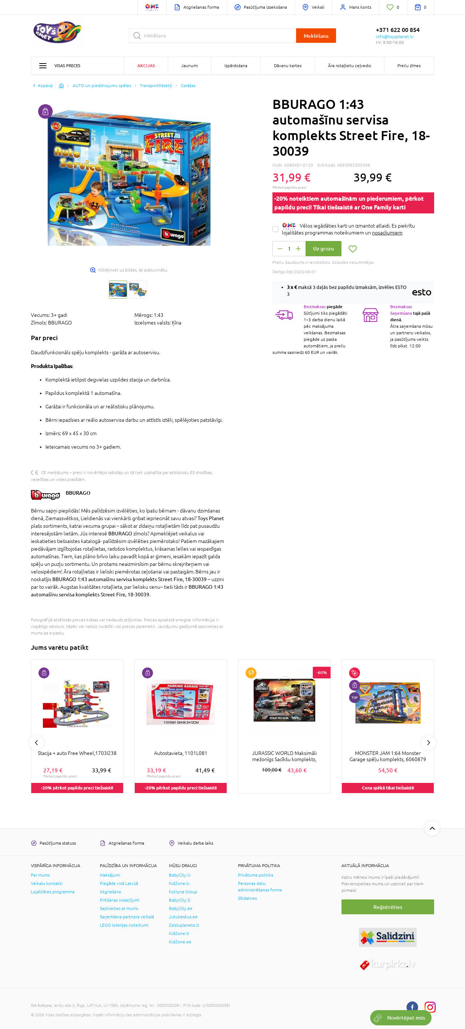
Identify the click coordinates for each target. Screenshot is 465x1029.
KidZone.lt (179, 933)
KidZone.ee (180, 941)
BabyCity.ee (181, 908)
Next (428, 742)
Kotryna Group (183, 891)
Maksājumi (110, 875)
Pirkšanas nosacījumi (120, 900)
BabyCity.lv (180, 875)
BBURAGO (78, 493)
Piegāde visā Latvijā (119, 883)
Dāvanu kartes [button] (288, 65)
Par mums (40, 875)
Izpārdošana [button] (236, 65)
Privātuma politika (255, 875)
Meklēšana (316, 36)
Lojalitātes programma (52, 891)
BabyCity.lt (179, 900)
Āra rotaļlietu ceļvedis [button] (349, 65)
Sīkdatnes (247, 898)
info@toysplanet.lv (394, 36)
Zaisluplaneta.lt (184, 925)
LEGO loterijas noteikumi (124, 925)
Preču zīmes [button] (409, 65)
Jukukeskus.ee (183, 916)
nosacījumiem (387, 233)
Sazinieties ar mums (119, 908)
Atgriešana (110, 891)
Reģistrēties (387, 907)
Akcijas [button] (146, 65)
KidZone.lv (179, 883)
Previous (36, 742)
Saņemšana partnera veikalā (127, 916)
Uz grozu (323, 248)
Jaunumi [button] (189, 65)
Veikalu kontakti (46, 883)
